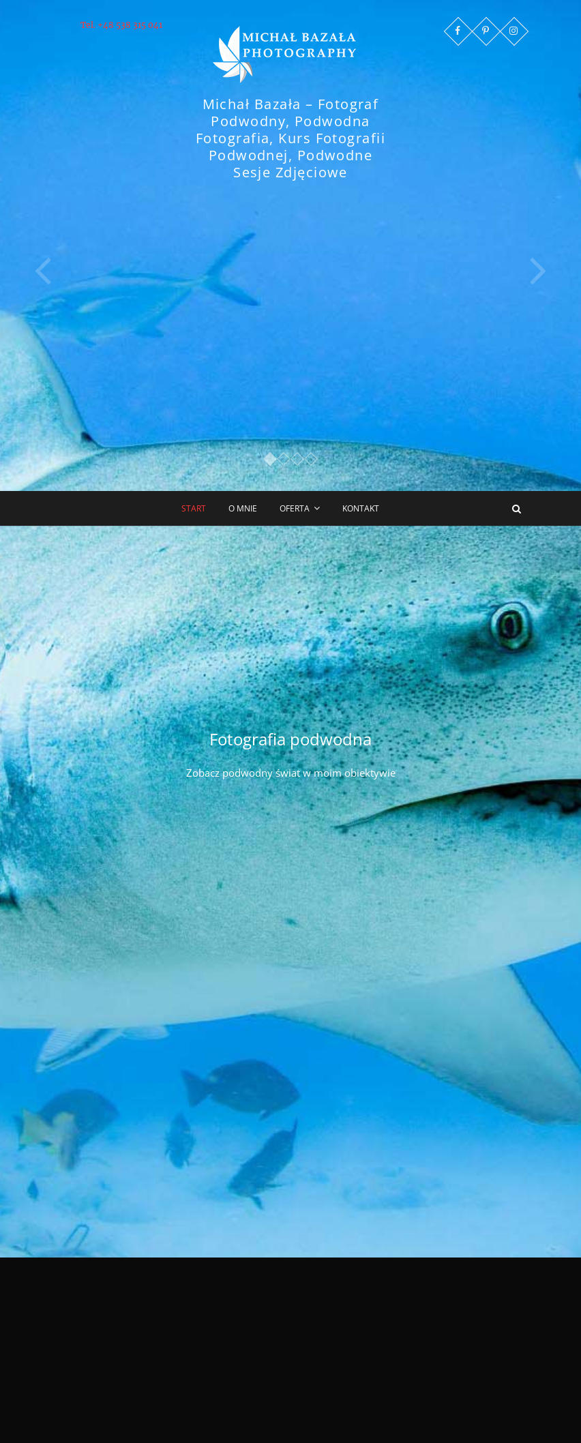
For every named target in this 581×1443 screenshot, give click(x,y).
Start (193, 508)
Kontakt (360, 508)
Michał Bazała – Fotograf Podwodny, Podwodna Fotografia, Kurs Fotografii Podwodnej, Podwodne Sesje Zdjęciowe (290, 138)
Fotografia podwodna (290, 739)
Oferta (295, 508)
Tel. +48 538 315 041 (121, 25)
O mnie (242, 508)
